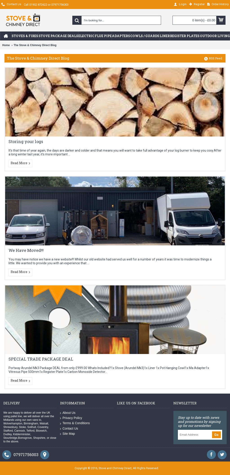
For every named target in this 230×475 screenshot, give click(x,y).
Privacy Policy (71, 418)
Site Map (67, 434)
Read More (20, 163)
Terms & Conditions (75, 423)
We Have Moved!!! (26, 250)
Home (6, 45)
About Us (67, 413)
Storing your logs (26, 141)
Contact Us (69, 428)
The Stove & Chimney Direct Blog (35, 45)
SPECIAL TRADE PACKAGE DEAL (41, 359)
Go (216, 435)
